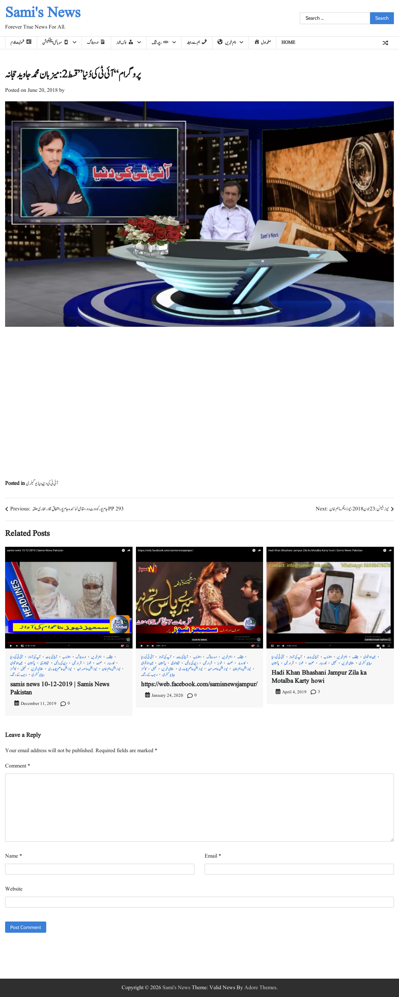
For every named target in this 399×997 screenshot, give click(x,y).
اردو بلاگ (80, 657)
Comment (17, 766)
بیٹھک (109, 657)
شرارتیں (77, 663)
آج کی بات (51, 657)
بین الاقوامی (16, 663)
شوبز (89, 663)
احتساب (66, 657)
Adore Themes (260, 988)
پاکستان (31, 663)
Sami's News (43, 13)
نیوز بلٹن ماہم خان (111, 669)
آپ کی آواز (34, 657)
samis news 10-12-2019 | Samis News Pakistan (59, 688)
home (288, 42)
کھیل (23, 669)
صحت (99, 663)
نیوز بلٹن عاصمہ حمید (87, 669)
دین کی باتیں (60, 663)
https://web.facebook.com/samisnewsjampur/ (199, 684)
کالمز (13, 669)
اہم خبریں (96, 657)
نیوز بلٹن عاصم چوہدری (60, 669)
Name (13, 856)
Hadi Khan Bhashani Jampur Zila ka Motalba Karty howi (319, 677)
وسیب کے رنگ (18, 675)
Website (13, 889)
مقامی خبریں (37, 669)
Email (213, 856)
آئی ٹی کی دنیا (50, 483)
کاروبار (111, 663)
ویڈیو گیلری (33, 483)
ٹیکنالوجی (44, 663)
